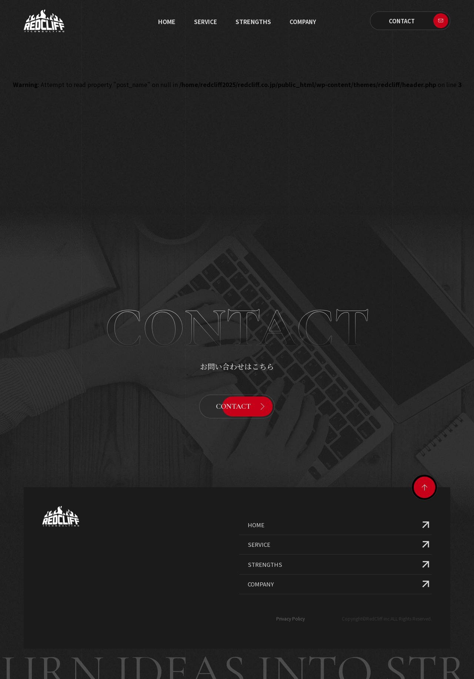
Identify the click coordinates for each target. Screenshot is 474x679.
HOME (256, 508)
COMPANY (261, 567)
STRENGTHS (253, 21)
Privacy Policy (290, 601)
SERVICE (205, 22)
